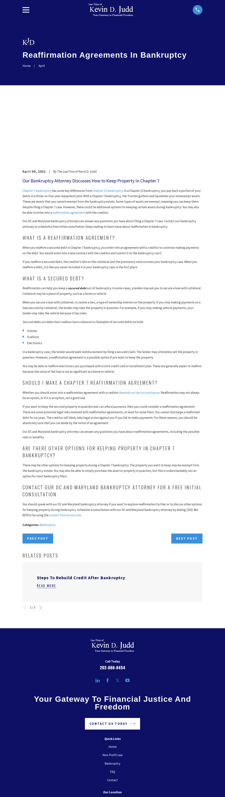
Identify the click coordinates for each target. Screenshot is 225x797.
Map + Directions (113, 759)
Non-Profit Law (112, 698)
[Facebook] (107, 623)
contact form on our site (65, 458)
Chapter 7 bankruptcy (37, 133)
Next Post (187, 481)
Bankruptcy (47, 468)
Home (113, 690)
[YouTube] (127, 623)
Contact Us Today (112, 666)
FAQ (112, 714)
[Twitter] (117, 623)
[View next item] (40, 550)
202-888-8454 (112, 610)
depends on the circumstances (139, 335)
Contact (112, 723)
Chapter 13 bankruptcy (108, 133)
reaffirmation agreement (68, 155)
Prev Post (37, 481)
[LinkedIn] (97, 623)
